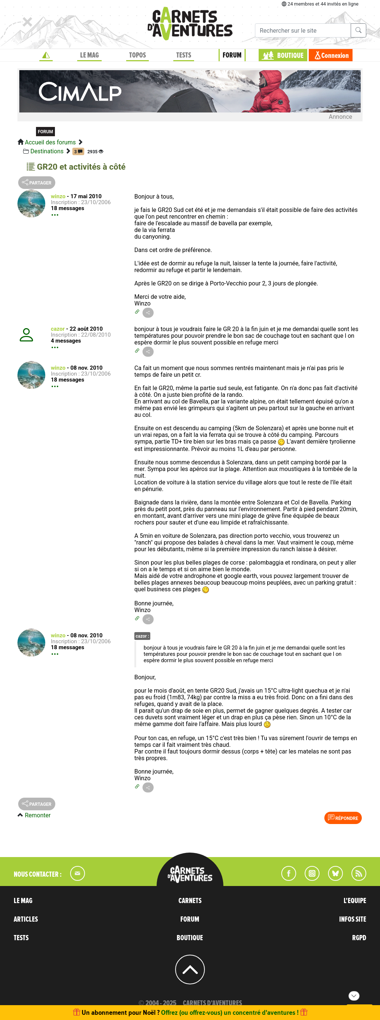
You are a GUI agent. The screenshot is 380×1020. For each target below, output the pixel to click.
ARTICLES (26, 919)
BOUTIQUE (290, 55)
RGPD (359, 938)
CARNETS (190, 901)
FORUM (232, 55)
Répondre (343, 817)
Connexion (335, 55)
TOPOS (137, 55)
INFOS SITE (352, 919)
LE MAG (89, 55)
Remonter (37, 815)
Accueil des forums (50, 142)
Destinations (46, 151)
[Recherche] (303, 30)
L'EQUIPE (355, 901)
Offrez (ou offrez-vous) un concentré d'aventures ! (230, 1012)
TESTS (183, 55)
